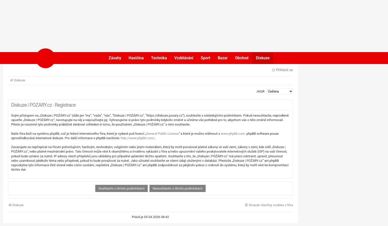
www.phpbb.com (233, 133)
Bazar (223, 58)
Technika (159, 58)
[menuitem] (268, 205)
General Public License (162, 133)
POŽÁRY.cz (61, 58)
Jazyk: (260, 91)
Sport (205, 58)
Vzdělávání (183, 58)
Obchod (241, 58)
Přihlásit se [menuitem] (282, 70)
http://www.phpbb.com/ (138, 138)
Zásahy (115, 58)
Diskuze (263, 58)
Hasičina (136, 58)
